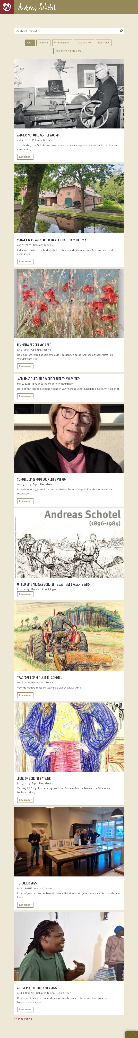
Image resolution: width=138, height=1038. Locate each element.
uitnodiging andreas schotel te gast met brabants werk (53, 584)
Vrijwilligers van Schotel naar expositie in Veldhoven (52, 240)
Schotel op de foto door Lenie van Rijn (42, 479)
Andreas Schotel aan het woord (38, 135)
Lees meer (25, 156)
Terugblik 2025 (27, 883)
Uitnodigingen (66, 383)
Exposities (38, 484)
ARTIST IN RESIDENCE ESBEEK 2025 (37, 988)
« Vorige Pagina (23, 1018)
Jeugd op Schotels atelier (34, 778)
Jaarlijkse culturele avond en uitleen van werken (48, 378)
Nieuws (47, 140)
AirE (33, 993)
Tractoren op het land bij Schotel (39, 677)
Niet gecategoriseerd (44, 383)
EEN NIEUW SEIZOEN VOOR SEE (34, 344)
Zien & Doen (64, 993)
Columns (37, 140)
